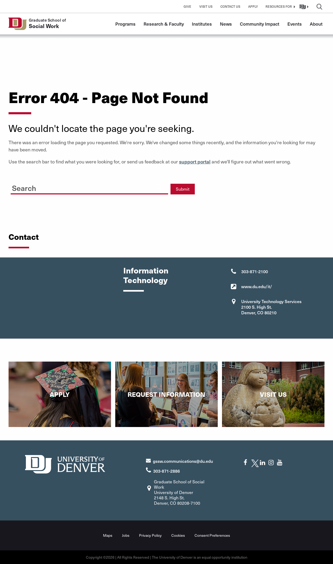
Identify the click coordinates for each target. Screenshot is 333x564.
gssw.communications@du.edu (183, 461)
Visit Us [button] (205, 6)
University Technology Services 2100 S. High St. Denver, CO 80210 (271, 306)
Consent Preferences (212, 535)
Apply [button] (253, 6)
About (316, 24)
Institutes (202, 24)
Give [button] (187, 6)
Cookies (178, 535)
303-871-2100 (254, 271)
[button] (279, 6)
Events (294, 24)
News (226, 24)
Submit (182, 189)
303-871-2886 (166, 471)
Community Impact (259, 24)
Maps (107, 535)
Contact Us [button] (230, 6)
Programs (125, 24)
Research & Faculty (164, 24)
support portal (195, 161)
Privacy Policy (150, 535)
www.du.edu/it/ (256, 286)
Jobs (125, 535)
